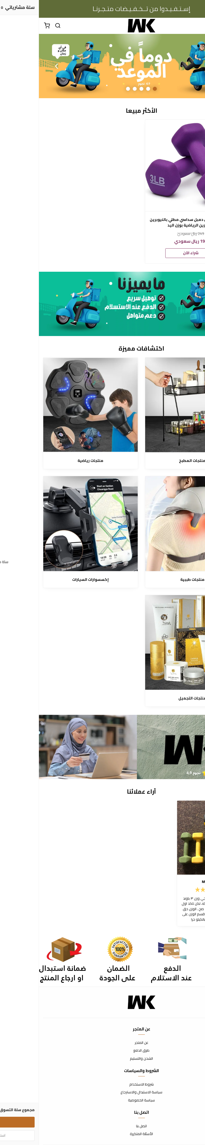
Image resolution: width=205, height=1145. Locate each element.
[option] (102, 66)
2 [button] (109, 89)
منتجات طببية (153, 579)
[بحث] (19, 26)
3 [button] (103, 89)
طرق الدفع (102, 1050)
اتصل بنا (102, 1126)
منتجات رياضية (51, 461)
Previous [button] (187, 66)
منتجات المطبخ (153, 461)
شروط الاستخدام (102, 1084)
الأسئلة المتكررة (102, 1134)
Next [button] (17, 66)
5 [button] (89, 89)
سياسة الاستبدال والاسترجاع (102, 1092)
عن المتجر (102, 1042)
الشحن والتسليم (102, 1058)
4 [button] (96, 89)
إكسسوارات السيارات (51, 579)
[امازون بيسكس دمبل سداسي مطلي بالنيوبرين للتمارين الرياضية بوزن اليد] (151, 165)
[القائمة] (197, 26)
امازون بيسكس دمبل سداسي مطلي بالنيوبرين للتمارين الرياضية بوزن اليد (152, 222)
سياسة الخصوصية (102, 1100)
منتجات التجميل (153, 698)
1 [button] (116, 89)
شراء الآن (152, 252)
